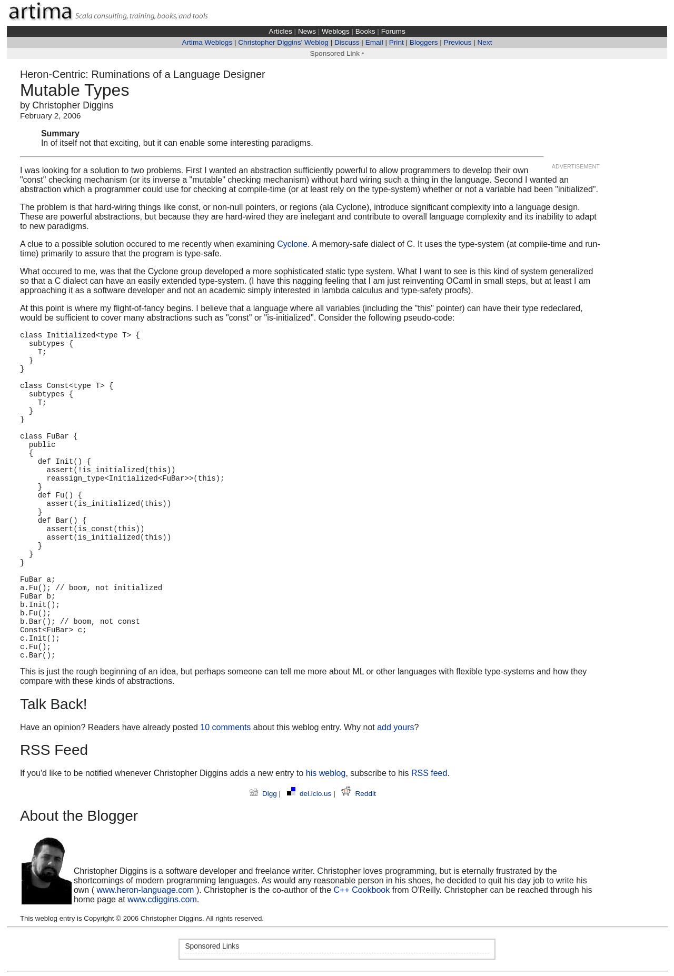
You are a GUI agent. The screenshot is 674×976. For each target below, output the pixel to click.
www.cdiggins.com (162, 899)
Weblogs (336, 31)
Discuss (347, 42)
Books (365, 31)
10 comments (225, 727)
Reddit (358, 794)
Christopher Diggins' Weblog (283, 42)
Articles (280, 31)
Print (396, 42)
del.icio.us (310, 794)
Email (374, 42)
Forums (393, 31)
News (307, 31)
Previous (458, 42)
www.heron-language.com (145, 889)
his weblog (326, 773)
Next (485, 42)
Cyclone (292, 244)
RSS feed (429, 773)
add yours (395, 727)
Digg (264, 794)
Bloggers (424, 42)
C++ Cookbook (361, 889)
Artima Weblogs (207, 42)
